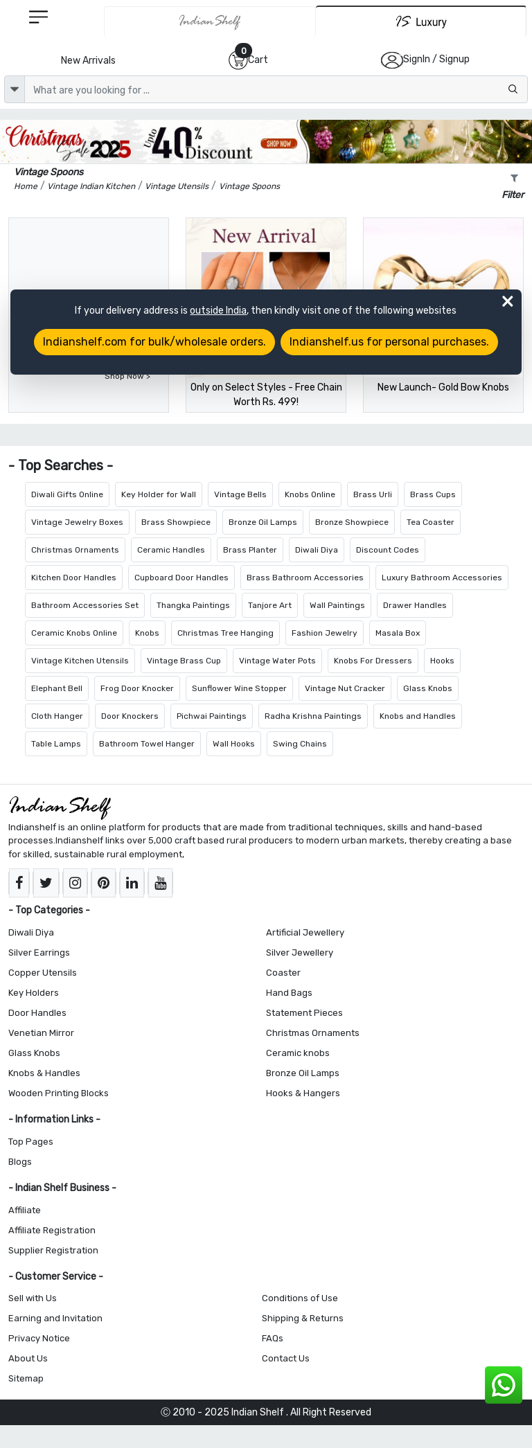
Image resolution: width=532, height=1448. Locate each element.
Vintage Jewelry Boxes (77, 522)
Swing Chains (300, 744)
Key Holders (33, 992)
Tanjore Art (270, 605)
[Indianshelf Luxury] (421, 21)
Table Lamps (56, 744)
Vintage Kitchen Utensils (80, 660)
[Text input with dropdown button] (276, 89)
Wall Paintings (337, 605)
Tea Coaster (430, 522)
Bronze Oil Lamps (263, 522)
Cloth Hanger (57, 716)
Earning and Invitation (55, 1318)
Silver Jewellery (299, 952)
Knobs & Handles (44, 1073)
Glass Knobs (427, 688)
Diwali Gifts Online (67, 494)
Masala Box (397, 633)
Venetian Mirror (41, 1033)
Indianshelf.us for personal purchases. (389, 341)
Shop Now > (127, 376)
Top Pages (30, 1141)
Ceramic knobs (298, 1053)
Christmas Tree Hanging (225, 633)
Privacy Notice (39, 1338)
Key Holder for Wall (158, 494)
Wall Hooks (234, 744)
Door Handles (37, 1013)
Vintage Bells (240, 494)
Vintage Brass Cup (184, 660)
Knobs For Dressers (373, 660)
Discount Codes (387, 550)
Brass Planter (250, 550)
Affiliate (24, 1210)
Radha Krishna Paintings (313, 716)
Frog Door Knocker (137, 688)
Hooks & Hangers (303, 1093)
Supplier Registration (53, 1250)
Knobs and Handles (418, 716)
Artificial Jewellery (305, 932)
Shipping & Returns (303, 1318)
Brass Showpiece (176, 522)
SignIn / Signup (436, 59)
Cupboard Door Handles (181, 577)
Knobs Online (310, 494)
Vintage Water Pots (277, 660)
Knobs (147, 633)
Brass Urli (372, 494)
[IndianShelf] (210, 21)
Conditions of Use (300, 1298)
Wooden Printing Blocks (58, 1093)
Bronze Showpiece (352, 522)
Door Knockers (130, 716)
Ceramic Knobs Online (74, 633)
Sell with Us (32, 1298)
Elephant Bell (56, 688)
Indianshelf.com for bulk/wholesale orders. (154, 341)
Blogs (20, 1161)
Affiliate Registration (52, 1230)
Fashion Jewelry (324, 633)
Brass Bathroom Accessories (305, 577)
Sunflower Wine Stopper (239, 688)
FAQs (272, 1338)
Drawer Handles (415, 605)
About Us (28, 1358)
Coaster (283, 972)
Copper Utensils (42, 972)
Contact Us (286, 1358)
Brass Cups (433, 494)
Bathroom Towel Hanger (147, 744)
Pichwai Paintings (212, 716)
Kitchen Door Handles (73, 577)
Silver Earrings (39, 952)
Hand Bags (289, 992)
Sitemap (26, 1378)
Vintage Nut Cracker (345, 688)
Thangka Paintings (193, 605)
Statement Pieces (304, 1013)
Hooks (442, 660)
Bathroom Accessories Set (85, 605)
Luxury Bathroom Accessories (442, 577)
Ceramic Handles (171, 550)
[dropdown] (14, 89)
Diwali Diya (316, 550)
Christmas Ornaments (75, 550)
